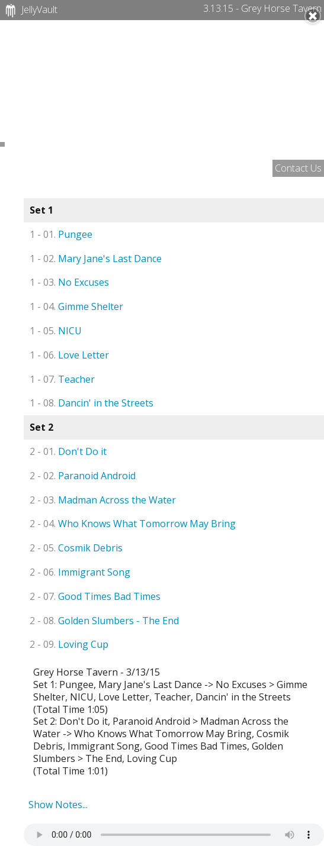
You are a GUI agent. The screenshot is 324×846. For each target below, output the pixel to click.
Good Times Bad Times (95, 596)
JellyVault (29, 10)
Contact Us (298, 168)
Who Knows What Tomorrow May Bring (133, 523)
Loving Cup (69, 644)
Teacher (62, 379)
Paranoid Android (83, 475)
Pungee (61, 234)
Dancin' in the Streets (91, 402)
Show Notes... (58, 804)
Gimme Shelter (76, 306)
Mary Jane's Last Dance (96, 258)
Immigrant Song (80, 572)
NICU (56, 330)
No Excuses (69, 282)
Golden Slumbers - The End (104, 620)
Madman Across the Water (103, 499)
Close (312, 16)
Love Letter (69, 354)
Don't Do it (68, 451)
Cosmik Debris (76, 547)
